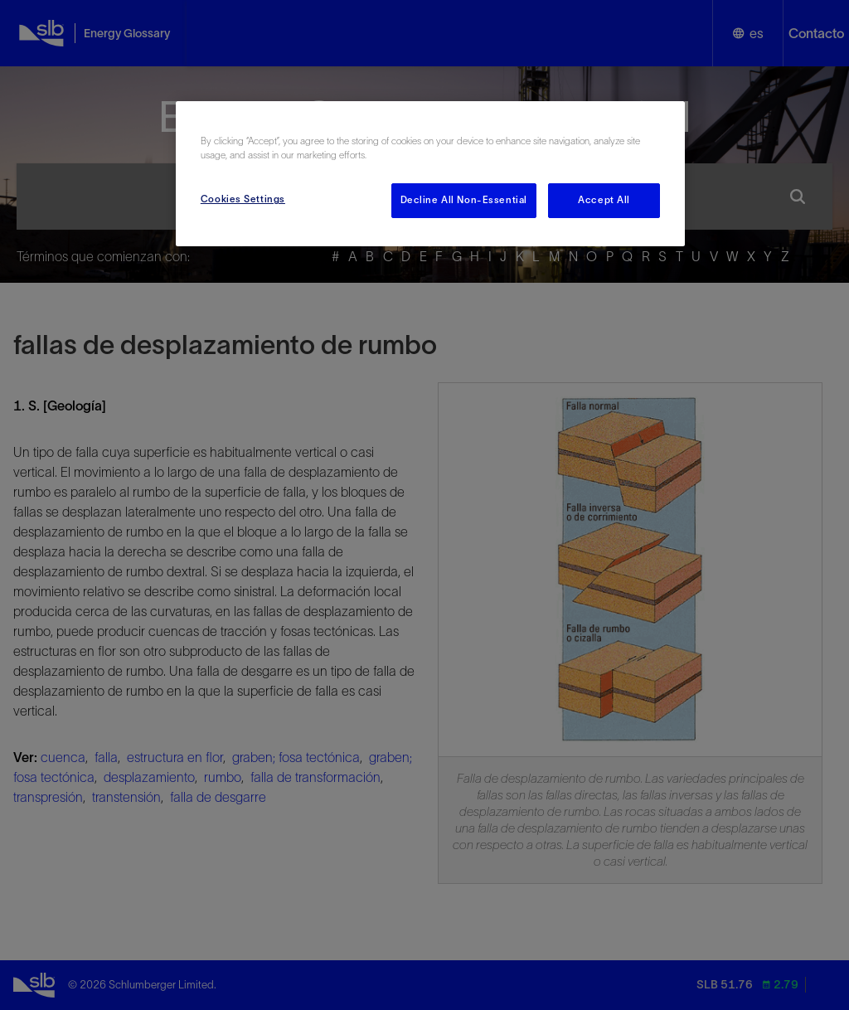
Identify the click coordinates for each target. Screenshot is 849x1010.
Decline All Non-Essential (463, 200)
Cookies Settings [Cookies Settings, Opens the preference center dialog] (243, 199)
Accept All (604, 200)
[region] (430, 173)
